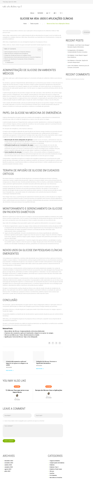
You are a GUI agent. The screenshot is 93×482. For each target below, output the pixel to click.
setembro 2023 (9, 460)
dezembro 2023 (9, 454)
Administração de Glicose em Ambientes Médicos (18, 52)
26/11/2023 (48, 393)
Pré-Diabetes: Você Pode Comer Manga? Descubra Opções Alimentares (78, 46)
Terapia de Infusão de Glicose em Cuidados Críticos (18, 55)
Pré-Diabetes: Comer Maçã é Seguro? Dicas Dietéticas (78, 56)
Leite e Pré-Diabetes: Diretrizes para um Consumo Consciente (78, 67)
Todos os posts (34, 23)
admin (17, 391)
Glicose (32, 13)
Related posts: (10, 62)
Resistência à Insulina (56, 471)
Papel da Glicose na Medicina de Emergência (16, 54)
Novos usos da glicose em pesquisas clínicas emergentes (19, 59)
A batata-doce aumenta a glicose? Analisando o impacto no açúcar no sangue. (29, 333)
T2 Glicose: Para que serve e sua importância (17, 384)
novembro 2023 (9, 456)
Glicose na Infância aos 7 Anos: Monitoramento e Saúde (22, 335)
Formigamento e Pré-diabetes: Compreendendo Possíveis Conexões (77, 51)
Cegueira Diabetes (55, 454)
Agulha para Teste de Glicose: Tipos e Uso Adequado (21, 337)
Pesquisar (86, 32)
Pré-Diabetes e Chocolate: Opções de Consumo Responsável (78, 61)
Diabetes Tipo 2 (54, 460)
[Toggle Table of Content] (38, 49)
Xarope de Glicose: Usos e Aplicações (48, 384)
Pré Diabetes (53, 469)
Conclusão (7, 61)
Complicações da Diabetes (57, 456)
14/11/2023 (40, 13)
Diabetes (52, 458)
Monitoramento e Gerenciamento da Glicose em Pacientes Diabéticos (23, 57)
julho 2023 (7, 464)
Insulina (52, 467)
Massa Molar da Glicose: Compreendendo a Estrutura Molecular (25, 331)
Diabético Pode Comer (56, 462)
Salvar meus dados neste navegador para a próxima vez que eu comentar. (24, 414)
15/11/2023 (17, 393)
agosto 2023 (8, 462)
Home (25, 23)
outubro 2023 (8, 458)
